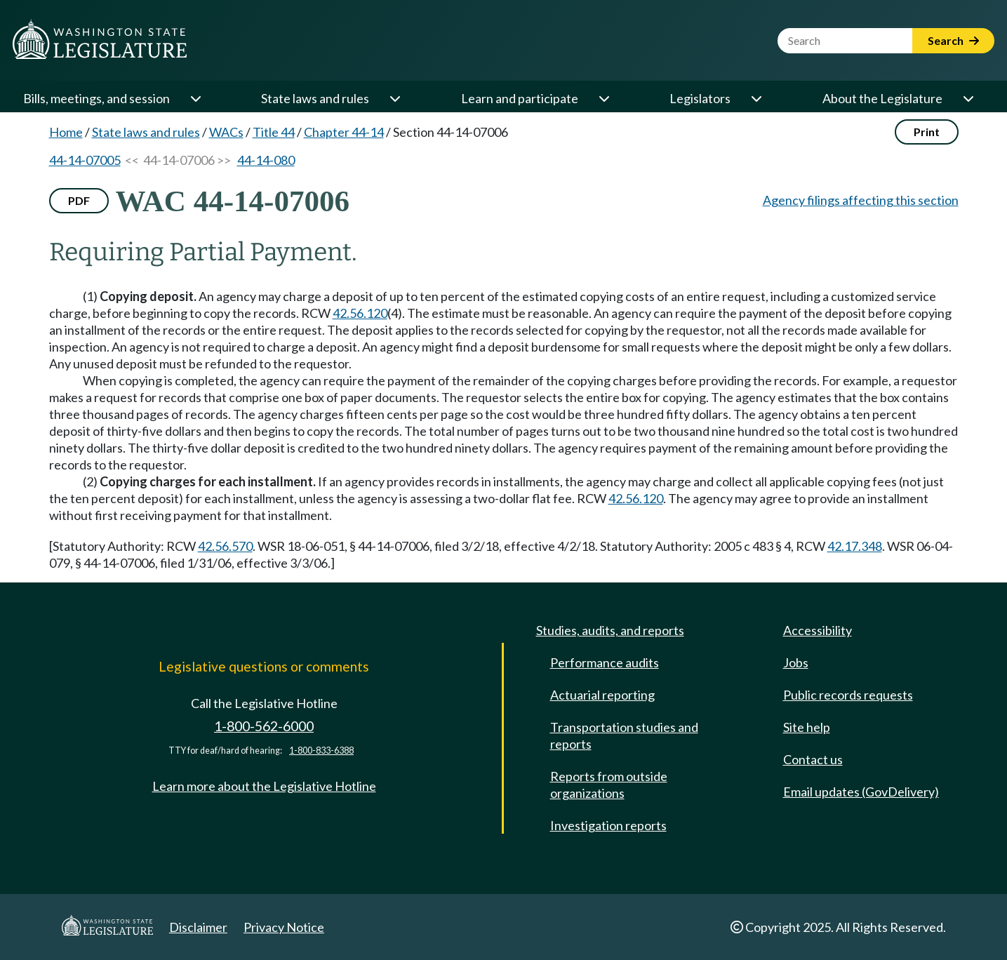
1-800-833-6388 (321, 750)
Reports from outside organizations (608, 784)
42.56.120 (360, 313)
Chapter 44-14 (344, 132)
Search (953, 40)
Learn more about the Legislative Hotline (264, 786)
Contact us (813, 759)
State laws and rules (315, 98)
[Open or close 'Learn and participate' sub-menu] (603, 98)
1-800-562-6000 (264, 726)
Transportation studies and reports (624, 735)
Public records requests (848, 694)
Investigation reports (608, 825)
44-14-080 (266, 160)
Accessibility (817, 630)
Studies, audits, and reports (610, 630)
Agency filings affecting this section (861, 200)
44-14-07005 (85, 160)
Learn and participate (519, 98)
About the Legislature (882, 98)
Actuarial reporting (602, 694)
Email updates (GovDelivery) (861, 791)
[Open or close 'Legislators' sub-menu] (755, 98)
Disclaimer (198, 927)
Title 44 (274, 132)
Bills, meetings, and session (96, 98)
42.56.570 (225, 546)
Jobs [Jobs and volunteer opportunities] (795, 662)
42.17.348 (854, 546)
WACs (226, 132)
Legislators (700, 98)
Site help (806, 727)
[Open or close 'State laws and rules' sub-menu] (394, 98)
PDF (79, 200)
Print (927, 131)
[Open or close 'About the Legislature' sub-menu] (967, 98)
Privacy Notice (284, 927)
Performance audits (604, 662)
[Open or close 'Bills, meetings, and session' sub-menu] (195, 98)
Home (66, 132)
